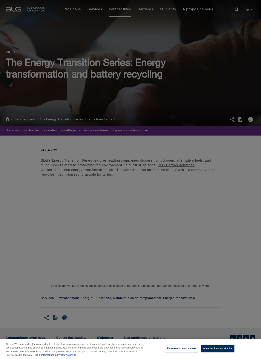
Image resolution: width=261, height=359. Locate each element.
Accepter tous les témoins (217, 351)
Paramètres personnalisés (181, 351)
